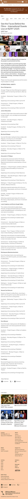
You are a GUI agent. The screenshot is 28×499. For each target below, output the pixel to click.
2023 (2, 465)
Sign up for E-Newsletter (6, 435)
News (2, 16)
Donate (16, 452)
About (16, 432)
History (16, 434)
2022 (2, 466)
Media (2, 447)
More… (2, 469)
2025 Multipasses (5, 476)
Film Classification (19, 440)
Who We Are (18, 436)
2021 (2, 468)
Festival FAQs (18, 439)
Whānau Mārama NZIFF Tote (7, 479)
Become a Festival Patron (20, 451)
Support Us (17, 447)
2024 (2, 463)
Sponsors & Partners (19, 449)
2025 (2, 461)
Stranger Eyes (4, 363)
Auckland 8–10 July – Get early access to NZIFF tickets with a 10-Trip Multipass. (14, 10)
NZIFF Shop (3, 474)
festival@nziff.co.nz (5, 434)
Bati (26, 113)
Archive (2, 460)
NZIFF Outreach (4, 451)
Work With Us (18, 437)
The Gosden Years (5, 478)
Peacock (3, 138)
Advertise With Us (19, 454)
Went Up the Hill (21, 295)
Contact (3, 432)
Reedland (22, 324)
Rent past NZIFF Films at (17, 466)
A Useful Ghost (5, 258)
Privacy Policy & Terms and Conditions (21, 443)
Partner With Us (18, 455)
